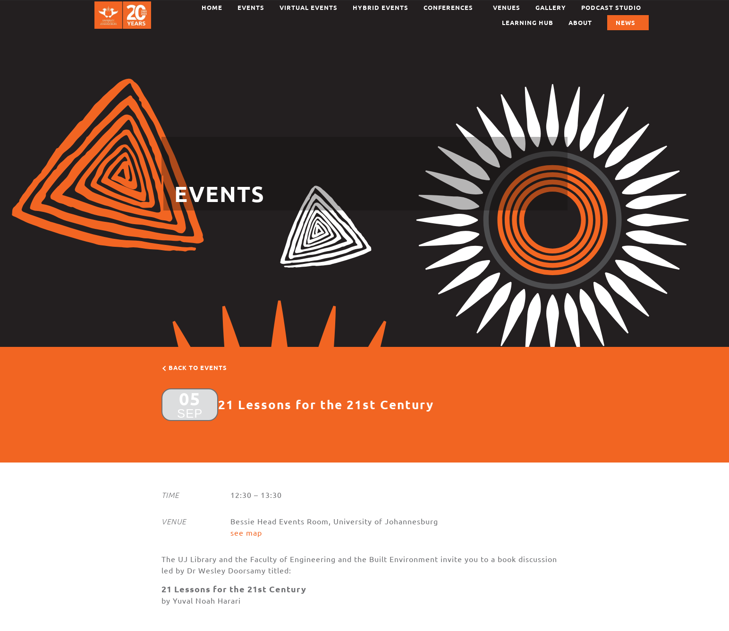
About (580, 22)
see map (246, 532)
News (628, 22)
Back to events (198, 367)
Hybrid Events (380, 7)
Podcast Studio (611, 7)
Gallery (550, 7)
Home (212, 7)
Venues (506, 7)
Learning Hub (527, 22)
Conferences (451, 7)
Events (250, 7)
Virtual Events (309, 7)
